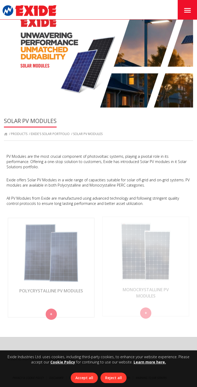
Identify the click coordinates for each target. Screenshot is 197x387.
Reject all (113, 377)
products (19, 134)
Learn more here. (150, 362)
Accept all (84, 377)
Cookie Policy (62, 362)
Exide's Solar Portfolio (50, 134)
